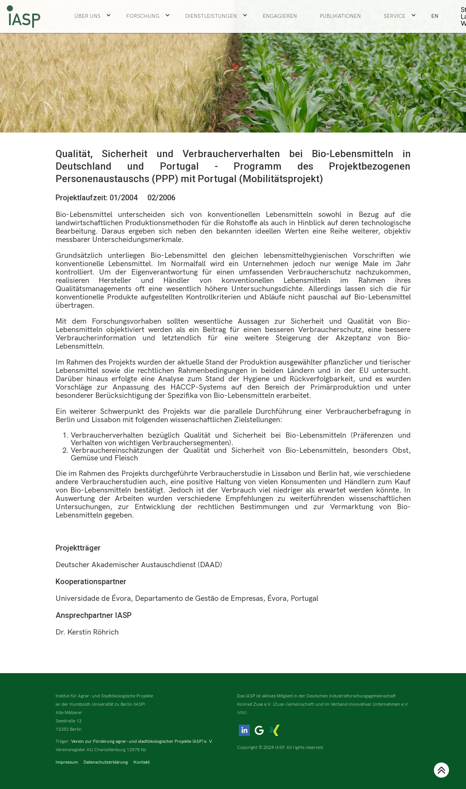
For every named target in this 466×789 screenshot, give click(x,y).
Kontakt (141, 762)
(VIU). (242, 713)
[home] (23, 16)
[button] (93, 16)
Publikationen (340, 16)
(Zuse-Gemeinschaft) (293, 704)
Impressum (67, 762)
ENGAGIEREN (280, 16)
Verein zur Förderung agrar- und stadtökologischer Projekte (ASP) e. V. (142, 741)
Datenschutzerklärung (106, 762)
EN (434, 16)
